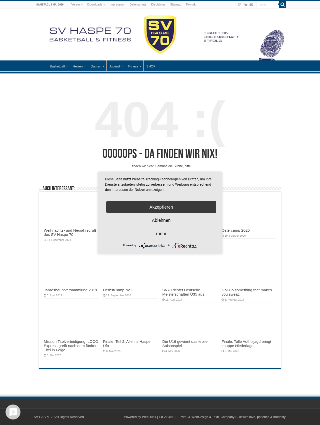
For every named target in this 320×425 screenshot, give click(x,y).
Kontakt (191, 4)
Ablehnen (161, 220)
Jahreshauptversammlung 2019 (70, 290)
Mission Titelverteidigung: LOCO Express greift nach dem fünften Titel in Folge (71, 345)
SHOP (151, 66)
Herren (78, 66)
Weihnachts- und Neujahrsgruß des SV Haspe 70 (70, 232)
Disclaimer (158, 4)
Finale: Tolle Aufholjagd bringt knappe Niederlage (246, 343)
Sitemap (175, 4)
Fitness (133, 66)
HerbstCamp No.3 (118, 290)
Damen (96, 66)
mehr (161, 233)
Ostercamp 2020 (236, 230)
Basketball (57, 66)
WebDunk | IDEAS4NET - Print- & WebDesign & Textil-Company (188, 417)
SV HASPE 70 (44, 417)
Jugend (114, 66)
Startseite (40, 65)
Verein (75, 4)
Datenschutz (138, 4)
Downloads (94, 4)
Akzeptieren (161, 206)
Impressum (117, 4)
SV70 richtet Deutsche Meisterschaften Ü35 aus (183, 292)
